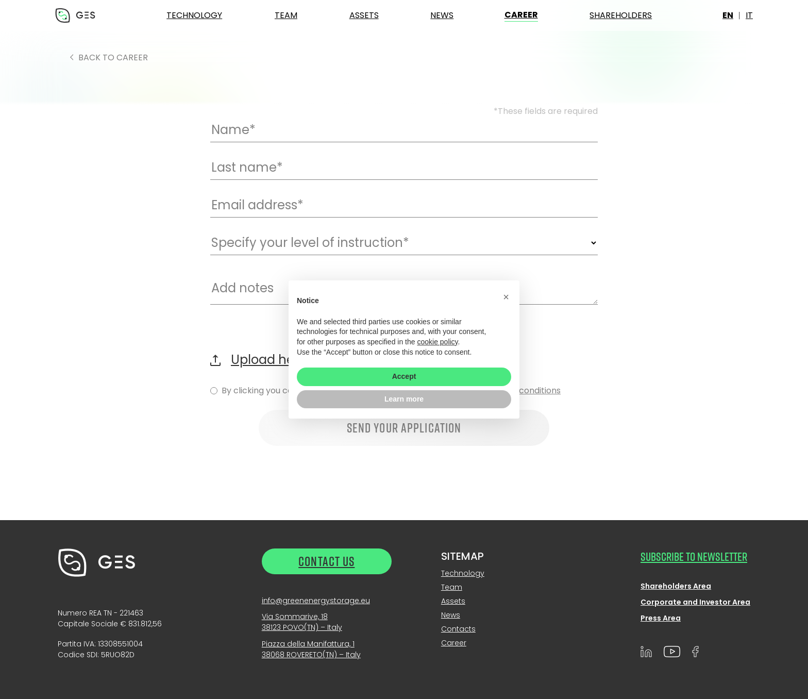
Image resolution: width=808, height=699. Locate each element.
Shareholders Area (676, 586)
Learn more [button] (404, 399)
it (749, 15)
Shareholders (621, 15)
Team (286, 15)
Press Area (661, 618)
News (441, 15)
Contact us (326, 561)
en (727, 15)
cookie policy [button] (437, 342)
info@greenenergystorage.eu (316, 600)
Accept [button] (404, 376)
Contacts (458, 629)
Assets (364, 15)
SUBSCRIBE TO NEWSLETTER (694, 556)
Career (521, 15)
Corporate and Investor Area (695, 602)
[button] (506, 297)
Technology (194, 15)
